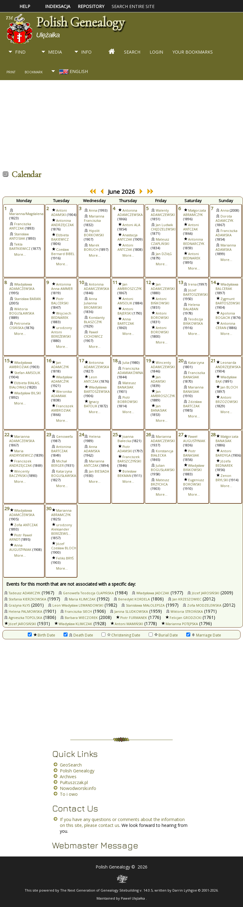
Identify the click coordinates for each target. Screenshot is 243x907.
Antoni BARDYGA (223, 453)
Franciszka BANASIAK (194, 375)
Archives (68, 776)
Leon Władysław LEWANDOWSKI (77, 605)
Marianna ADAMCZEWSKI (163, 438)
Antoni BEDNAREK (191, 256)
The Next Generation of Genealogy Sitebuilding (99, 890)
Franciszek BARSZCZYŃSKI (129, 459)
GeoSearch (71, 765)
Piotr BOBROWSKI (127, 399)
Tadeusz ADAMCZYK (24, 593)
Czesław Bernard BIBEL (63, 251)
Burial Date (163, 635)
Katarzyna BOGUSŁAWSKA (63, 473)
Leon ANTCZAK (91, 379)
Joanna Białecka (125, 438)
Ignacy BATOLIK (91, 404)
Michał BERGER (59, 463)
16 (48, 360)
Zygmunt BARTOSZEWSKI (228, 301)
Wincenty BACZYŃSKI (19, 473)
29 (6, 508)
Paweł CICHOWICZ (93, 334)
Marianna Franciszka (94, 218)
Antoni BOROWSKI (160, 315)
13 (180, 282)
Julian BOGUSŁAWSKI (163, 467)
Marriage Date (203, 635)
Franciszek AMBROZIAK (62, 408)
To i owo (69, 794)
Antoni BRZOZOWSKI (227, 399)
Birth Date (41, 635)
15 (6, 360)
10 (81, 282)
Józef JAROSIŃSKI (205, 593)
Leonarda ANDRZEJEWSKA (228, 364)
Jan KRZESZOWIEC (186, 599)
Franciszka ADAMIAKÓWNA (130, 370)
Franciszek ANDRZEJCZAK (20, 463)
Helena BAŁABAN (191, 307)
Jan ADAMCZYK (60, 364)
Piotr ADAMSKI (124, 449)
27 (180, 434)
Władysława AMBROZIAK (20, 364)
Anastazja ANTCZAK (127, 237)
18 (115, 360)
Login (156, 52)
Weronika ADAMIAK (61, 393)
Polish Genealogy (80, 22)
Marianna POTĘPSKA (182, 624)
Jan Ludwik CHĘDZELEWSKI (163, 227)
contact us (108, 825)
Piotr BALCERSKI (59, 301)
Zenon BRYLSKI (223, 478)
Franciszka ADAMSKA (226, 233)
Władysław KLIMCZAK (75, 624)
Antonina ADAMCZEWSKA (130, 212)
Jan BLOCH (229, 387)
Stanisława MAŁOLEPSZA (145, 605)
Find (20, 52)
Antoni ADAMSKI (59, 212)
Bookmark (34, 72)
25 (115, 434)
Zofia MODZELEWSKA (204, 605)
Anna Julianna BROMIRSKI (93, 303)
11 (115, 282)
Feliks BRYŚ (65, 558)
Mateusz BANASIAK (126, 385)
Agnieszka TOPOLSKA (25, 618)
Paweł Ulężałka (133, 898)
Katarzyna (196, 362)
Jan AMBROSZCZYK (129, 286)
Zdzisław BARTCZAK (192, 404)
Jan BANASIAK (159, 408)
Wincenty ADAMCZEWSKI (163, 364)
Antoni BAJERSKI (125, 311)
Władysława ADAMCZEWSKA (22, 286)
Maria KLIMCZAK (82, 599)
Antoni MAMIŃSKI (129, 624)
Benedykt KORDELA (134, 599)
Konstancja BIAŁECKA (162, 453)
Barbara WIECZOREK (81, 618)
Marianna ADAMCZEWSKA (22, 438)
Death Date (78, 635)
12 (148, 282)
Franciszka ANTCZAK (20, 226)
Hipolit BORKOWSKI (94, 233)
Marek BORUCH (91, 247)
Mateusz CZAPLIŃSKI (160, 241)
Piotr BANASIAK (191, 453)
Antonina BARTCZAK (61, 449)
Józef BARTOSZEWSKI (195, 292)
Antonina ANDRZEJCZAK (62, 222)
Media (55, 52)
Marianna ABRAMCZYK (61, 512)
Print (10, 72)
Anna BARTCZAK (125, 321)
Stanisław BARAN (27, 299)
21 (213, 360)
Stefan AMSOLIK (27, 373)
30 (48, 508)
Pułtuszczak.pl (74, 782)
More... (20, 254)
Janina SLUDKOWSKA (131, 611)
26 (148, 434)
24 (81, 434)
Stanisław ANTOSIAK (19, 236)
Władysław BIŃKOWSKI (193, 467)
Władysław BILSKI (27, 393)
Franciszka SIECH (78, 611)
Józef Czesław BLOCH (63, 546)
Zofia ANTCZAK (26, 525)
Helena (95, 436)
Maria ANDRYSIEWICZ (21, 453)
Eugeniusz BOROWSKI (193, 482)
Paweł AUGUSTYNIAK (194, 438)
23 (48, 434)
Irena (192, 284)
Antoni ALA (131, 225)
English (73, 71)
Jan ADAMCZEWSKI (163, 286)
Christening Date (120, 635)
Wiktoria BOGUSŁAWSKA (21, 311)
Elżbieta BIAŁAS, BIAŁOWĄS (24, 385)
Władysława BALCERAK (227, 286)
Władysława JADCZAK (152, 593)
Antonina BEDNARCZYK (193, 241)
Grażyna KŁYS (19, 605)
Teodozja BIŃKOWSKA (193, 321)
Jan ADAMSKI (158, 379)
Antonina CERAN (225, 325)
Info (86, 52)
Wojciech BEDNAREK (61, 315)
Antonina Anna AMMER (62, 286)
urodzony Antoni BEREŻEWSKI (61, 332)
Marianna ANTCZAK (94, 463)
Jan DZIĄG (164, 254)
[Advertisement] (118, 126)
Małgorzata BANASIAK (227, 438)
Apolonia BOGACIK (225, 315)
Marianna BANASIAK (193, 389)
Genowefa (64, 436)
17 (81, 360)
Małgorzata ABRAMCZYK (194, 212)
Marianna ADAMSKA (226, 247)
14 (213, 282)
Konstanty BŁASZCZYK (94, 319)
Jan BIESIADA (99, 471)
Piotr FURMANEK (133, 618)
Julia (125, 362)
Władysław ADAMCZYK (61, 379)
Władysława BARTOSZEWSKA (97, 389)
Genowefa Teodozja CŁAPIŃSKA (88, 593)
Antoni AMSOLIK (125, 301)
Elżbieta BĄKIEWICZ (60, 237)
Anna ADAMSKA (92, 449)
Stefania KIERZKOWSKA (27, 599)
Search (132, 52)
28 (213, 434)
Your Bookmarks (192, 52)
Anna (93, 210)
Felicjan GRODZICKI (185, 618)
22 (6, 434)
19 (148, 360)
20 (180, 360)
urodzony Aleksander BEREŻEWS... (61, 529)
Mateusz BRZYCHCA (160, 482)
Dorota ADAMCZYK (224, 218)
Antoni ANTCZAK (125, 247)
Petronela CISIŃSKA (19, 325)
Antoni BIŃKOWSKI (160, 301)
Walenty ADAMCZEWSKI (163, 212)
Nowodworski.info (78, 788)
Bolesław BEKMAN (126, 473)
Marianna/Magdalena (26, 214)
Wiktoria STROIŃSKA (187, 611)
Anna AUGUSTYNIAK (20, 547)
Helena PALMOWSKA (25, 611)
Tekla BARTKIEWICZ (20, 246)
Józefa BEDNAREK (224, 463)
